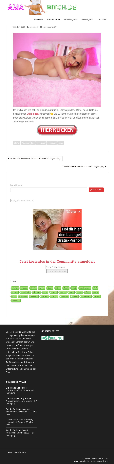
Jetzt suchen (96, 189)
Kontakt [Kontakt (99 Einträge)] (34, 296)
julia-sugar (41, 143)
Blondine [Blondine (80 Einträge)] (23, 296)
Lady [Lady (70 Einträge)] (50, 288)
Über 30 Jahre (87, 19)
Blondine (25, 143)
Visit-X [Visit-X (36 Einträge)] (53, 292)
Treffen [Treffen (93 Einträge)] (36, 292)
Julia (33, 143)
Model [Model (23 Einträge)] (97, 296)
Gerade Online (53, 19)
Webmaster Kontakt (100, 458)
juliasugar (52, 143)
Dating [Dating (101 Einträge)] (54, 296)
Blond (16, 143)
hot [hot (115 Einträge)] (14, 296)
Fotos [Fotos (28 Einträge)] (15, 292)
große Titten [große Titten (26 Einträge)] (86, 296)
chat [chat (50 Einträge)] (74, 288)
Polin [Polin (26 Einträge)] (96, 292)
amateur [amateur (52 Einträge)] (16, 301)
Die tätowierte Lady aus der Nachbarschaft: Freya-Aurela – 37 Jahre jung (21, 401)
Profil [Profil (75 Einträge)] (66, 288)
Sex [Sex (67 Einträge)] (45, 292)
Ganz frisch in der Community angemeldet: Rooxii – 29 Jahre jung (19, 422)
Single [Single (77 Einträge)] (74, 296)
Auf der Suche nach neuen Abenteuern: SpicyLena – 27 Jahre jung (21, 411)
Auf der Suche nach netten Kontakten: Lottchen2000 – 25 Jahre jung (20, 433)
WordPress (103, 461)
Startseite (38, 19)
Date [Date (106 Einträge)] (87, 292)
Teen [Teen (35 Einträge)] (71, 292)
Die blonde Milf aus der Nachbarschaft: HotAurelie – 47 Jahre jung (20, 390)
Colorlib (85, 461)
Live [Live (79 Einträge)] (58, 288)
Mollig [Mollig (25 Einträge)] (15, 288)
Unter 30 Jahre (70, 19)
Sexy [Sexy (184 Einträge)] (33, 288)
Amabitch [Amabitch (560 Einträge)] (25, 292)
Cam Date (102, 19)
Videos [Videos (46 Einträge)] (24, 288)
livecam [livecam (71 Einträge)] (44, 296)
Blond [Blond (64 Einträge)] (63, 292)
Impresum (86, 458)
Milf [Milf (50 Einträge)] (95, 288)
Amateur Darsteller (17, 452)
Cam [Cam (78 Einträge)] (79, 292)
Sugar (60, 143)
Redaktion (33, 27)
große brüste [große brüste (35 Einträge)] (84, 288)
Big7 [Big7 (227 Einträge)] (42, 288)
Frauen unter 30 (49, 27)
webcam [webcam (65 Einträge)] (65, 296)
